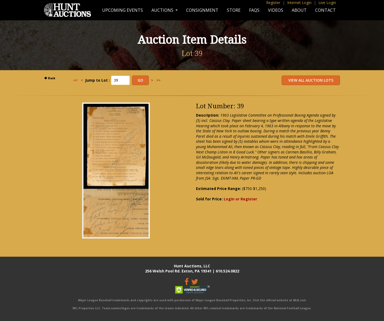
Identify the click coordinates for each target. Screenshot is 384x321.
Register (273, 2)
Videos (275, 10)
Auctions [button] (162, 10)
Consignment (202, 10)
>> (158, 80)
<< (75, 80)
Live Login (327, 2)
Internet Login (299, 2)
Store (234, 10)
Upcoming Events (122, 10)
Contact (325, 10)
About (299, 10)
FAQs (254, 10)
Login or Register (240, 198)
